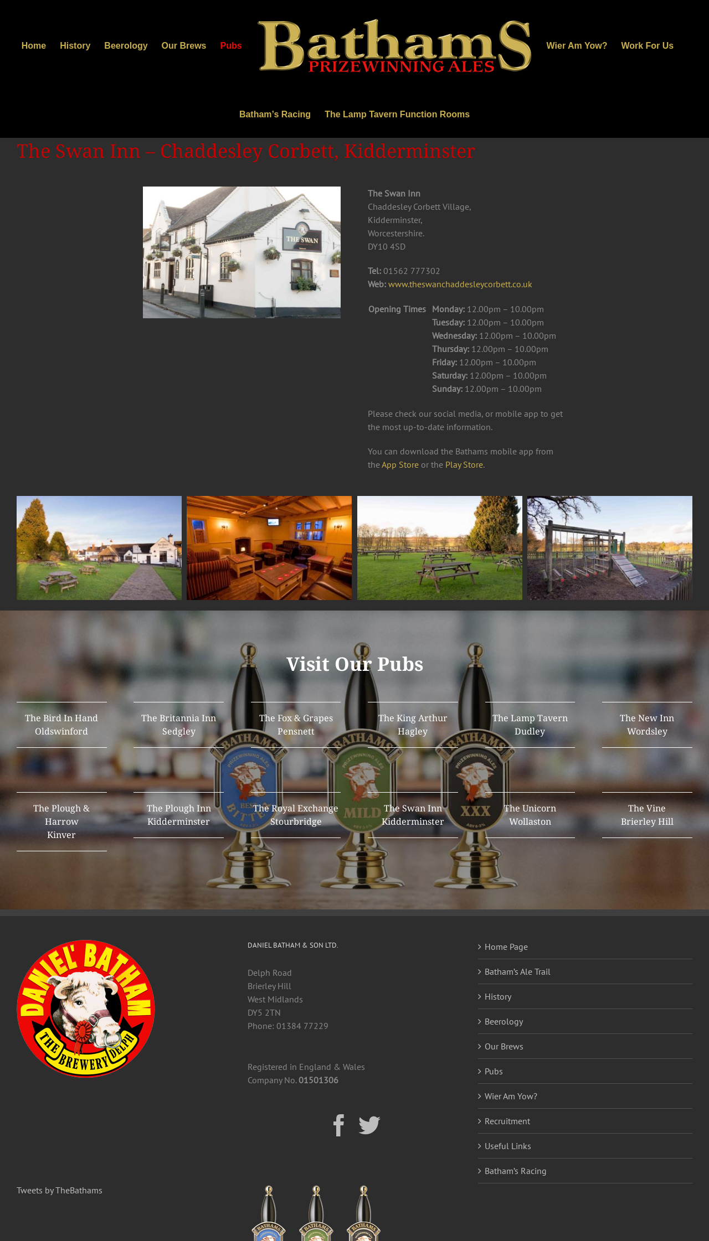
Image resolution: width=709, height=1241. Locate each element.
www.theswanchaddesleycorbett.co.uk (460, 283)
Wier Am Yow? (511, 1096)
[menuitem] (41, 46)
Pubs (494, 1071)
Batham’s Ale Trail (518, 971)
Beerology (504, 1021)
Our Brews (504, 1046)
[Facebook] (339, 1125)
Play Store (464, 464)
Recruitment (507, 1120)
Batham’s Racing (516, 1170)
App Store (400, 464)
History (498, 996)
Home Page (506, 946)
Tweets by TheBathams (59, 1190)
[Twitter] (369, 1125)
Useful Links (508, 1145)
